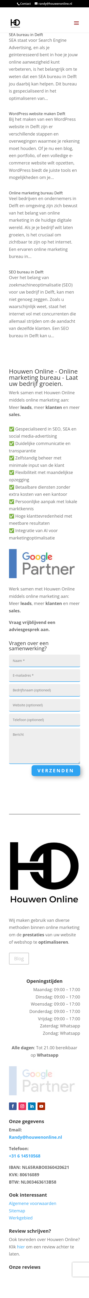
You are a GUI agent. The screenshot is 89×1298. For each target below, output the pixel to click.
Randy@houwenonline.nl (35, 1137)
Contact (25, 4)
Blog (19, 958)
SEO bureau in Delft (26, 272)
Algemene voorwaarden (32, 1203)
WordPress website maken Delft (37, 113)
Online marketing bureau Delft (36, 193)
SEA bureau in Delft (26, 34)
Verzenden (55, 770)
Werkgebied (21, 1218)
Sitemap (17, 1211)
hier (21, 1247)
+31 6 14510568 (25, 1156)
